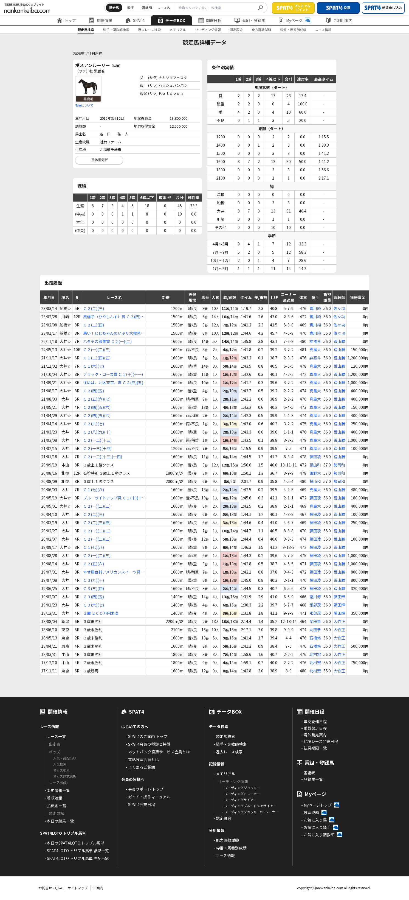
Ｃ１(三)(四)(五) (97, 357)
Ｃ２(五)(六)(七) (97, 399)
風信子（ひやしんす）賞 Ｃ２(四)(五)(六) (111, 317)
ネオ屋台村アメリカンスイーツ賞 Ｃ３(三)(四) (114, 572)
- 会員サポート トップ (144, 789)
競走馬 (114, 7)
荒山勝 (339, 341)
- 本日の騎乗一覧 (59, 821)
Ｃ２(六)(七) (93, 423)
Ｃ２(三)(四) (93, 325)
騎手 (130, 7)
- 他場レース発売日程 (319, 741)
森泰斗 (315, 357)
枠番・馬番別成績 (293, 29)
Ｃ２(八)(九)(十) (97, 432)
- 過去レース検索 (227, 751)
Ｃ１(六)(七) (93, 366)
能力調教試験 (261, 29)
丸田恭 (315, 629)
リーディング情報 (208, 29)
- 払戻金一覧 (55, 805)
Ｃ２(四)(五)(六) (97, 407)
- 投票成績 (310, 812)
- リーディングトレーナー (241, 793)
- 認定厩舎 (222, 818)
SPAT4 (135, 20)
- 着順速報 (53, 798)
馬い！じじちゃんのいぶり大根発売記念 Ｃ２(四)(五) (114, 333)
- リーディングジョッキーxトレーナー (250, 811)
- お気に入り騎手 (316, 827)
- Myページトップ (316, 805)
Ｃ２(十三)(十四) (97, 448)
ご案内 (98, 887)
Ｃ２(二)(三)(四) (97, 522)
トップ (66, 20)
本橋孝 (315, 341)
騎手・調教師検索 (116, 29)
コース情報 (323, 29)
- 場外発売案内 (314, 734)
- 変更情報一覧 (57, 790)
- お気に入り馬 (314, 820)
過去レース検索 (149, 29)
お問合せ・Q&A (50, 887)
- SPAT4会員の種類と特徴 (148, 744)
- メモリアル (224, 773)
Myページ (294, 20)
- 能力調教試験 (226, 840)
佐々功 (339, 308)
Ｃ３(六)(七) (93, 605)
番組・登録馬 (250, 20)
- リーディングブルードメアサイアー (249, 805)
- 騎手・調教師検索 (230, 744)
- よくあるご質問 (140, 767)
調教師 (147, 7)
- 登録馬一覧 (312, 779)
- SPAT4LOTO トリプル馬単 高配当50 (76, 858)
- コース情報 (224, 855)
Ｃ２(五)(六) (93, 563)
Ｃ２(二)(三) (93, 308)
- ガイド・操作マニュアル (148, 797)
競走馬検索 (86, 29)
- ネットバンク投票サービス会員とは (158, 751)
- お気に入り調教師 (317, 834)
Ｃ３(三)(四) (93, 588)
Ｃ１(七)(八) (93, 489)
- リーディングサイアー (239, 799)
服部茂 (315, 605)
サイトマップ (78, 887)
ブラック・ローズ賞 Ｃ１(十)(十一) (113, 374)
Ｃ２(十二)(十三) (97, 440)
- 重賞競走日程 (314, 728)
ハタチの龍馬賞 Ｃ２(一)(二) (107, 341)
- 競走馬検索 (224, 736)
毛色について (84, 105)
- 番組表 (308, 772)
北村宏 (315, 654)
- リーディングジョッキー (241, 787)
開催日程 (209, 20)
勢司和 (339, 465)
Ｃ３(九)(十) (93, 580)
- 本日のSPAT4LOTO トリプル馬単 (74, 843)
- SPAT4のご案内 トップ (146, 736)
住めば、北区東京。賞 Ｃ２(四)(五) (113, 382)
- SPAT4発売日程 (140, 804)
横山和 (315, 465)
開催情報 (100, 20)
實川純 (315, 308)
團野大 (315, 473)
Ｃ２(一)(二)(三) (97, 349)
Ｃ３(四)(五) (93, 596)
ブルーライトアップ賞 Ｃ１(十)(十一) (112, 498)
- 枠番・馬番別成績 (230, 848)
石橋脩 (315, 638)
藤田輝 (339, 596)
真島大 (315, 349)
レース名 (163, 7)
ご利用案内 (339, 20)
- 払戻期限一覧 (314, 748)
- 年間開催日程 (314, 721)
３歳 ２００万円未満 (101, 613)
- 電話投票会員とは (142, 759)
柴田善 (315, 621)
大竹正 (339, 621)
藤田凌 (315, 456)
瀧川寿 (315, 596)
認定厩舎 (236, 29)
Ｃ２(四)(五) (93, 390)
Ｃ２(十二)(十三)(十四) (102, 456)
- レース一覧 (55, 736)
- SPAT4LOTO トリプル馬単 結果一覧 (76, 850)
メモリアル (178, 29)
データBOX (171, 20)
